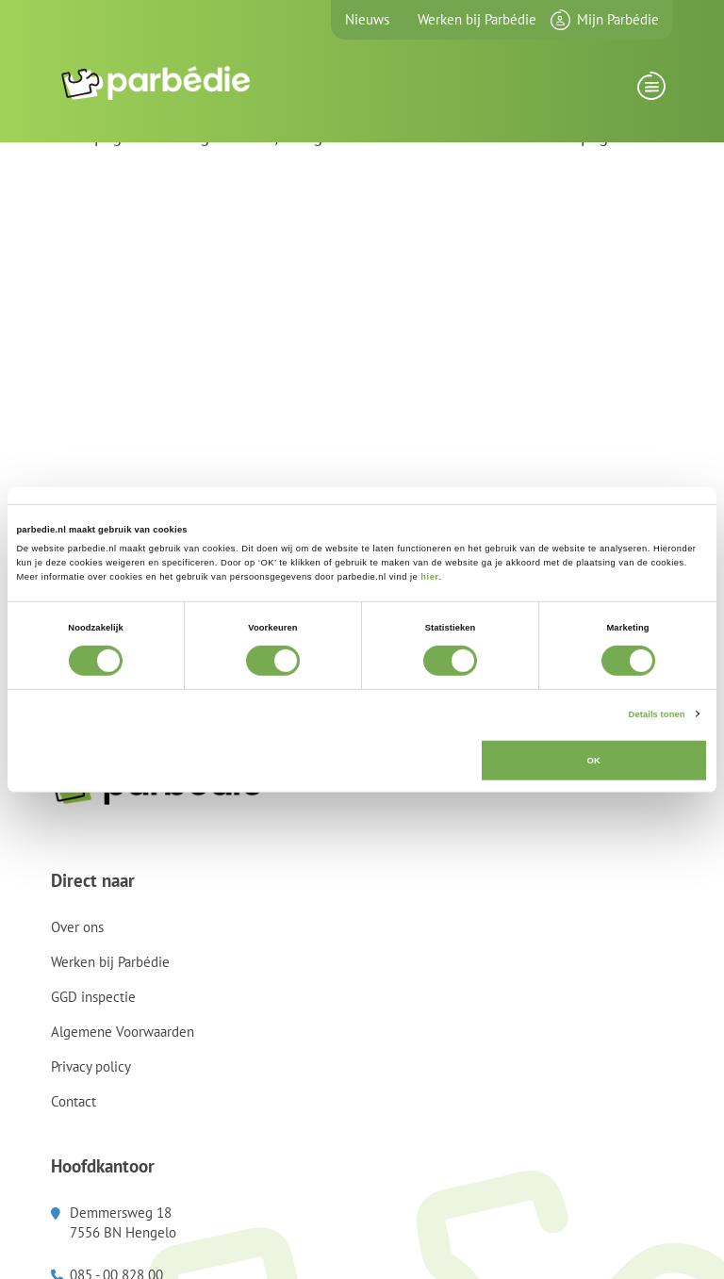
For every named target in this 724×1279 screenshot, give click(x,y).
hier (429, 577)
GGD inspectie (93, 997)
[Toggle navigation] (651, 91)
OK (594, 760)
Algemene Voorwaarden (122, 1032)
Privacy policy (91, 1066)
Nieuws (367, 19)
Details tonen (657, 713)
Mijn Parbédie (618, 19)
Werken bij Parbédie (477, 19)
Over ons (77, 927)
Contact (73, 1101)
